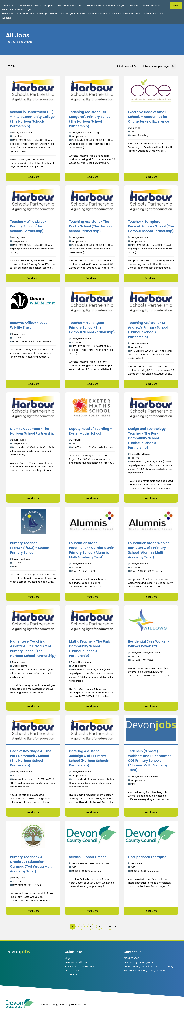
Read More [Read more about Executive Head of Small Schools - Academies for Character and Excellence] (151, 177)
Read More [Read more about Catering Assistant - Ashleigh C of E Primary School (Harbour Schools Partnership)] (92, 812)
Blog (67, 958)
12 (110, 926)
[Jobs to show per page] (173, 66)
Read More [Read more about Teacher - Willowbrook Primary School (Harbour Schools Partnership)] (33, 278)
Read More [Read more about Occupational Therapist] (151, 910)
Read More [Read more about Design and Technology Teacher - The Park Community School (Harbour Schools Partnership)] (151, 498)
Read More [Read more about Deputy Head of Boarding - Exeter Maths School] (92, 498)
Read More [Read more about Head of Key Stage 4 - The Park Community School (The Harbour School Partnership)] (33, 812)
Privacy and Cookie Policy (79, 966)
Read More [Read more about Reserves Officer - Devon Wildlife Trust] (33, 384)
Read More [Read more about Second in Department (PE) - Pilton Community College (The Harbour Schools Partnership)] (33, 177)
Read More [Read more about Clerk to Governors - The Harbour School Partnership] (33, 498)
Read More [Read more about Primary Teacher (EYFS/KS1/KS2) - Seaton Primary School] (33, 596)
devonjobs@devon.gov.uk (138, 962)
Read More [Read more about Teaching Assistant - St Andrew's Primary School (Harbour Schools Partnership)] (151, 384)
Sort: (120, 66)
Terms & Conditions (76, 962)
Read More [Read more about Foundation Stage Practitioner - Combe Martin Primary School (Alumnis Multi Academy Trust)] (92, 596)
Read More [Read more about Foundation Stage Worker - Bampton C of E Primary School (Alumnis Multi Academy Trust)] (151, 596)
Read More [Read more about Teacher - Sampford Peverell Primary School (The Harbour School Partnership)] (151, 278)
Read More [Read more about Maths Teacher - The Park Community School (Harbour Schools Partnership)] (92, 706)
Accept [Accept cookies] (176, 5)
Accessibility (72, 970)
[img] (115, 926)
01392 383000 (131, 958)
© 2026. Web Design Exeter (52, 1004)
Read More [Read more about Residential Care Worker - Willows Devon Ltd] (151, 706)
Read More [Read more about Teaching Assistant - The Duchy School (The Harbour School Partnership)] (92, 278)
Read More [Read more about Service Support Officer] (92, 910)
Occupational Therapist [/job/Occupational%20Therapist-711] (147, 857)
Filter (12, 66)
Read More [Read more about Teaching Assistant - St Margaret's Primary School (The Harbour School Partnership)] (92, 177)
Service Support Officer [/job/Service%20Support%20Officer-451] (87, 857)
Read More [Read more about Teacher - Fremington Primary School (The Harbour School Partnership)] (92, 384)
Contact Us (71, 974)
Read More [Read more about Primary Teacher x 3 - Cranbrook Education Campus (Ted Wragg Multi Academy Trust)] (33, 910)
